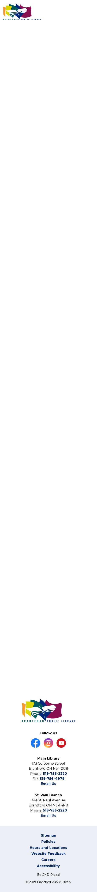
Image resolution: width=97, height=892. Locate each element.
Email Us (48, 784)
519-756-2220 (55, 774)
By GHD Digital (48, 875)
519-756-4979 (52, 779)
